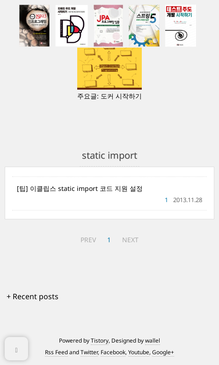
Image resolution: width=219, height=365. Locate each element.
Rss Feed (56, 352)
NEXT (130, 239)
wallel (152, 340)
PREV (88, 239)
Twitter (89, 352)
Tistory (100, 340)
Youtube (138, 352)
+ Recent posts (32, 296)
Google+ (163, 352)
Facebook (113, 352)
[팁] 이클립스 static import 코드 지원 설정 (80, 188)
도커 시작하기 (121, 95)
